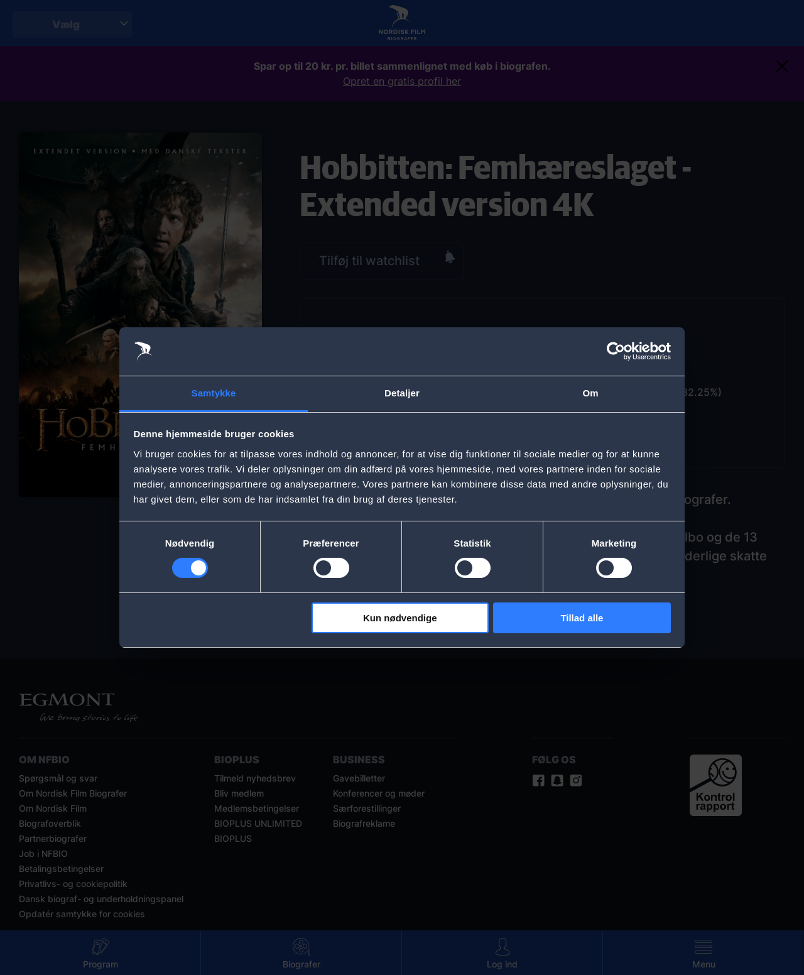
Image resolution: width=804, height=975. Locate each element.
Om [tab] (590, 393)
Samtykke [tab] (214, 393)
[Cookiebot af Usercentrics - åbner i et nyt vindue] (616, 351)
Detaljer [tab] (402, 393)
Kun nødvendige (400, 618)
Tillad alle (581, 618)
